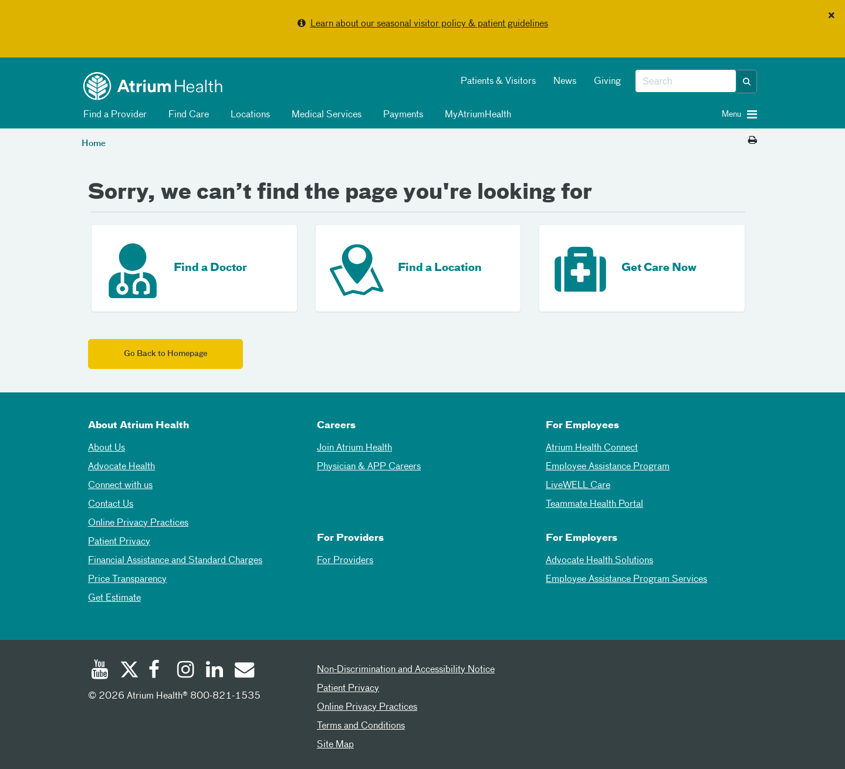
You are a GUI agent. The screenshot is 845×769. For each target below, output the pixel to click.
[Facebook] (157, 671)
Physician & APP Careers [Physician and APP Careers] (369, 467)
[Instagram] (186, 671)
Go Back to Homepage (165, 354)
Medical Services (324, 115)
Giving (607, 81)
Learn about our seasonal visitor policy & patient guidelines (429, 24)
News (564, 81)
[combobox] (686, 81)
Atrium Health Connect (592, 448)
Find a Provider (113, 115)
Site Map (335, 745)
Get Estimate (114, 598)
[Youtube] (99, 671)
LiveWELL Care (578, 485)
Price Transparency (127, 579)
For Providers (345, 560)
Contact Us (110, 504)
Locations (248, 115)
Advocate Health (121, 467)
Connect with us (120, 485)
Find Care (186, 115)
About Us (106, 448)
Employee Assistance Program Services (626, 579)
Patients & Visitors (498, 81)
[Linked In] (215, 671)
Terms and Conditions (361, 726)
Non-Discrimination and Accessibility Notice (406, 670)
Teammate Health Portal (594, 504)
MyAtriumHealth (476, 115)
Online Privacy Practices (138, 523)
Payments (401, 115)
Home (94, 144)
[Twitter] (128, 671)
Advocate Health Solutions (599, 560)
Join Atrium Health (354, 448)
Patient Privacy (119, 542)
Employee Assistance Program (608, 467)
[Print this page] (752, 140)
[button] (747, 81)
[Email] (243, 671)
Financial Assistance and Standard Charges (175, 560)
